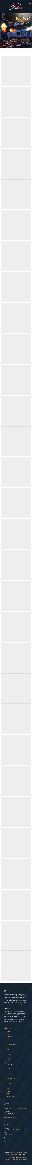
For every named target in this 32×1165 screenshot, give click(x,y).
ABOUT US (9, 1037)
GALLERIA (9, 1052)
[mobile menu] (29, 3)
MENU (8, 1047)
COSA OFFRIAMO (11, 1042)
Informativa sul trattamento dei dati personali (16, 1159)
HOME (8, 1031)
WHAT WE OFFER (11, 1044)
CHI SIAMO (9, 1039)
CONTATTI (9, 1059)
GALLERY (9, 1054)
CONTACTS (9, 1057)
